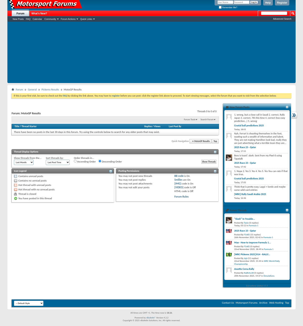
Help (268, 2)
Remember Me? (228, 7)
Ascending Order (85, 161)
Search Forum (207, 119)
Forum (20, 13)
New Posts (18, 19)
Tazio (246, 222)
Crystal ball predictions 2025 (249, 125)
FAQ (28, 19)
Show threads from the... (28, 158)
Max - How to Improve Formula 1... (252, 242)
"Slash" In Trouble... (244, 218)
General (32, 89)
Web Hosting (276, 302)
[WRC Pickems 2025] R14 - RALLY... (252, 254)
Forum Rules (181, 196)
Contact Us (228, 302)
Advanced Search (282, 19)
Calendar (37, 19)
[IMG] (177, 183)
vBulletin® (151, 317)
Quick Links (86, 19)
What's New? (39, 13)
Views (157, 126)
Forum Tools (189, 119)
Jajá (246, 258)
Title (17, 126)
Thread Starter (29, 126)
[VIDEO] (179, 187)
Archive (263, 302)
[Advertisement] (151, 53)
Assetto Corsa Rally (244, 268)
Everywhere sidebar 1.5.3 (257, 285)
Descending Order (110, 161)
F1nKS (247, 234)
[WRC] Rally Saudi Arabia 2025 (250, 194)
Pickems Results (50, 89)
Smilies (178, 179)
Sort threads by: (55, 158)
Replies (148, 126)
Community (50, 19)
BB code (179, 175)
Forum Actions (68, 19)
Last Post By (175, 126)
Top (215, 141)
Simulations (269, 275)
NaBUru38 (249, 272)
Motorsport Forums (246, 302)
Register (282, 2)
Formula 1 (253, 225)
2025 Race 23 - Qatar (245, 147)
